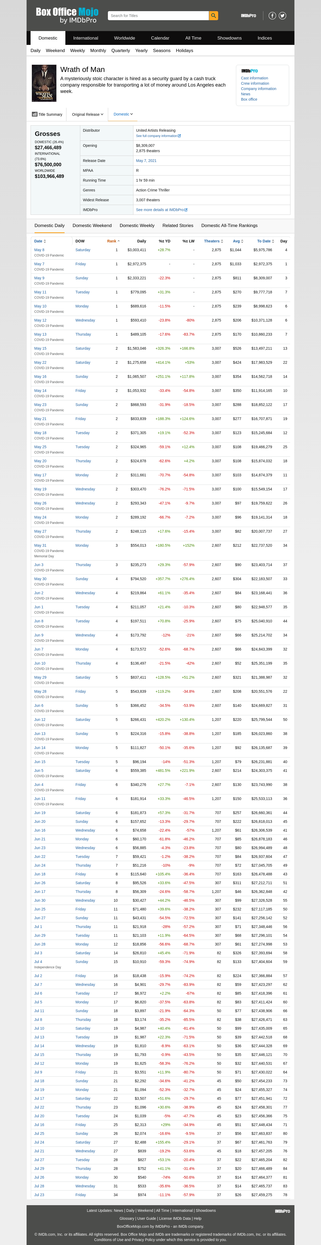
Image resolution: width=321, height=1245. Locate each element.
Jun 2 (38, 593)
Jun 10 (39, 663)
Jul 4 (38, 962)
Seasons (162, 50)
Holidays (184, 50)
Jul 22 (39, 1107)
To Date (264, 241)
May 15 (40, 348)
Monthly (98, 50)
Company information (258, 89)
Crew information (255, 83)
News (245, 94)
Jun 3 (38, 565)
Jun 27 (39, 918)
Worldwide (124, 38)
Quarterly (120, 50)
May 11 (40, 292)
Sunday (81, 278)
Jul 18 (39, 1081)
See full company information (158, 136)
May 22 (40, 362)
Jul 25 (39, 1133)
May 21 (40, 419)
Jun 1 (38, 607)
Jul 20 (39, 1116)
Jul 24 (39, 1142)
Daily (36, 50)
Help (197, 1218)
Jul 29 (39, 1168)
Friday (80, 264)
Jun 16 (39, 830)
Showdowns (229, 38)
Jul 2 (38, 976)
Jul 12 (39, 1063)
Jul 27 (39, 1160)
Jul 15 (39, 1055)
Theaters (211, 241)
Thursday (83, 334)
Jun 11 (39, 799)
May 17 (40, 475)
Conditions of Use (109, 1240)
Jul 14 (39, 1046)
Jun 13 (39, 733)
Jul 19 (39, 1090)
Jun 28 (39, 944)
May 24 (40, 517)
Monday (82, 306)
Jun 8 (38, 621)
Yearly (141, 50)
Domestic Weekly (137, 225)
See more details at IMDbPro (162, 210)
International (85, 38)
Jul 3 (38, 953)
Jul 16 (39, 1125)
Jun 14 (39, 748)
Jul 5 (38, 1002)
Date (38, 241)
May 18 (40, 433)
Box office (249, 99)
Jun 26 (39, 883)
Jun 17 (39, 891)
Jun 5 (38, 770)
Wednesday (85, 320)
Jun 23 (39, 848)
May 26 (40, 503)
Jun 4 (38, 784)
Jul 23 (39, 1195)
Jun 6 (38, 705)
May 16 (40, 376)
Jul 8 (38, 1019)
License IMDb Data (175, 1218)
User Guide (146, 1218)
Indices (265, 38)
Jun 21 (39, 839)
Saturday (82, 250)
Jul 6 (38, 993)
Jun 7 (38, 649)
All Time (193, 38)
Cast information (254, 78)
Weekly (77, 50)
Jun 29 (39, 935)
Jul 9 (38, 1072)
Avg (236, 241)
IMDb (182, 1226)
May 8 (39, 250)
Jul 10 (39, 1028)
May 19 (40, 489)
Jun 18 (39, 874)
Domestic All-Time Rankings (229, 225)
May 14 (40, 390)
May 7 (39, 264)
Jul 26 (39, 1177)
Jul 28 (39, 1186)
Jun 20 (39, 821)
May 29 (40, 677)
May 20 (40, 461)
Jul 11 (39, 1011)
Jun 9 (38, 635)
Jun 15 (39, 762)
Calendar (160, 38)
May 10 (40, 306)
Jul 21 (39, 1151)
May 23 (40, 405)
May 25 (40, 447)
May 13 (40, 334)
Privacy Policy (143, 1240)
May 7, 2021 (146, 161)
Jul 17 (39, 1098)
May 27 (40, 531)
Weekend (55, 50)
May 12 (40, 320)
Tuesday (82, 292)
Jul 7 (38, 984)
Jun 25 (39, 909)
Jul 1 (38, 927)
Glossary (127, 1218)
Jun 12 (39, 719)
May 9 (39, 278)
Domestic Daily (50, 225)
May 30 (40, 579)
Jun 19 (39, 813)
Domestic (48, 38)
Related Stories (177, 225)
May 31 (40, 545)
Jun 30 (39, 900)
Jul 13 (39, 1037)
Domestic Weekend (92, 225)
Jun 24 (39, 865)
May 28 (40, 691)
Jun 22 (39, 856)
